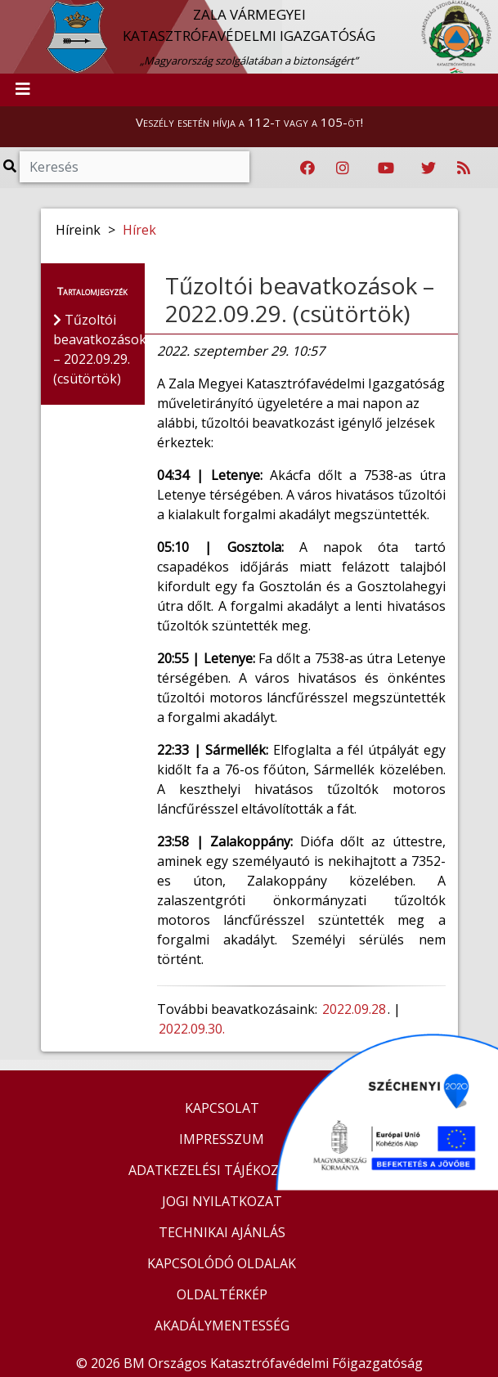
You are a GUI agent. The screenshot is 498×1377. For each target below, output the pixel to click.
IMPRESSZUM (221, 1139)
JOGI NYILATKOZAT (222, 1201)
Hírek (139, 230)
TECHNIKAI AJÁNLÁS (222, 1232)
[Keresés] (134, 166)
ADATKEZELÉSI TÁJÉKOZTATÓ (221, 1170)
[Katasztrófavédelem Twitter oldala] (428, 168)
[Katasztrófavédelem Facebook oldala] (307, 168)
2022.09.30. (192, 1029)
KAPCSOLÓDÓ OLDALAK (221, 1263)
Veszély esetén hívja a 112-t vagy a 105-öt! (249, 122)
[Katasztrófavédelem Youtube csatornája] (386, 168)
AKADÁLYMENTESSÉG (222, 1325)
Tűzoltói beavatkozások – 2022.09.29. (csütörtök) (299, 299)
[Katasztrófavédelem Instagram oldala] (342, 168)
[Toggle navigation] (23, 90)
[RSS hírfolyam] (463, 168)
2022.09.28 (354, 1009)
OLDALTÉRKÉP (222, 1294)
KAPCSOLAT (222, 1108)
